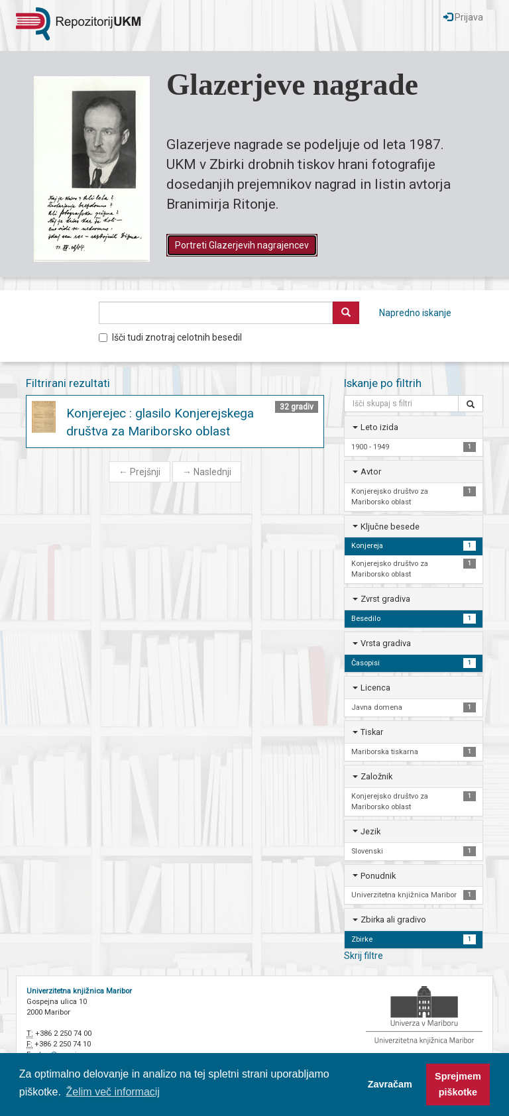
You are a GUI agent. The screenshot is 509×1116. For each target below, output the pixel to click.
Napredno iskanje (415, 312)
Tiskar (372, 732)
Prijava (463, 17)
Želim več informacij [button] (113, 1091)
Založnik (376, 776)
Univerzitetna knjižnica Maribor (79, 991)
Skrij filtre (363, 955)
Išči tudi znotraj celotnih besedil (170, 337)
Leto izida (379, 427)
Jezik (370, 831)
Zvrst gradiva (385, 599)
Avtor (371, 471)
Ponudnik (378, 876)
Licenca (375, 688)
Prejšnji (139, 472)
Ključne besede (390, 526)
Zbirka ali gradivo (393, 919)
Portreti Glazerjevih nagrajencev (242, 245)
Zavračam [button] (390, 1084)
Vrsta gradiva (386, 643)
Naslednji (206, 472)
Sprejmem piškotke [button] (458, 1084)
